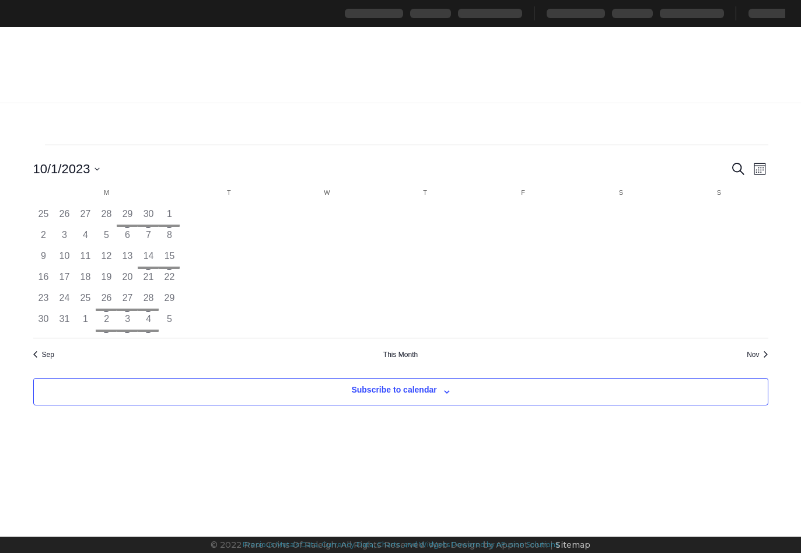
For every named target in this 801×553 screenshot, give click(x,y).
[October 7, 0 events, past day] (148, 238)
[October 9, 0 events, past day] (43, 259)
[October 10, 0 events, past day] (64, 259)
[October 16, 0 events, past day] (43, 280)
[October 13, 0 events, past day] (127, 259)
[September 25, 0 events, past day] (43, 217)
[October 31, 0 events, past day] (64, 322)
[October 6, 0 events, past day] (127, 238)
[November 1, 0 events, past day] (85, 322)
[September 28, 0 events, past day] (106, 217)
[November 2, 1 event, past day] (106, 322)
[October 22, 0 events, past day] (169, 280)
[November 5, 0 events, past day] (169, 322)
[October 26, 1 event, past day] (106, 301)
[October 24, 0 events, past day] (64, 301)
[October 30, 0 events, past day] (43, 322)
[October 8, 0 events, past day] (169, 238)
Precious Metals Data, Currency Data (308, 544)
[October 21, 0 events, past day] (148, 280)
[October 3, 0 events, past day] (64, 238)
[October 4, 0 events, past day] (85, 238)
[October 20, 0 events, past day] (127, 280)
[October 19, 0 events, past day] (106, 280)
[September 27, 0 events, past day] (85, 217)
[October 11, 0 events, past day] (85, 259)
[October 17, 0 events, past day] (64, 280)
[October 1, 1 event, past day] (169, 217)
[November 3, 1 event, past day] (127, 322)
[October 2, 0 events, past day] (43, 238)
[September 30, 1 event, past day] (148, 217)
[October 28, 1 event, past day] (148, 301)
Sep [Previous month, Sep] (43, 355)
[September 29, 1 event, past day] (127, 217)
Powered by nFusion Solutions (505, 544)
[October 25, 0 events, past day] (85, 301)
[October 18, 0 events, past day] (85, 280)
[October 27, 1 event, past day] (127, 301)
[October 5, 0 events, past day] (106, 238)
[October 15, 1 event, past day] (169, 259)
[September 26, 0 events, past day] (64, 217)
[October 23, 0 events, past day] (43, 301)
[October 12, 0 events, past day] (106, 259)
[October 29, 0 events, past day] (169, 301)
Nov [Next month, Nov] (757, 355)
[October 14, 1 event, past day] (148, 259)
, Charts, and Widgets (411, 544)
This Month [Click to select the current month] (400, 355)
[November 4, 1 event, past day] (148, 322)
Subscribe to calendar (393, 389)
